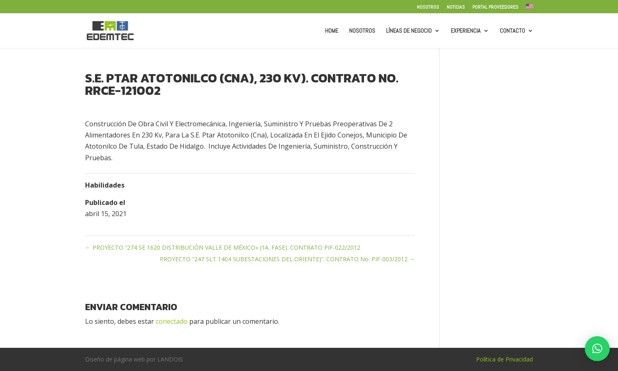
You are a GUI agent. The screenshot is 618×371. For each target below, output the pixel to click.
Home (331, 31)
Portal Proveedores (495, 7)
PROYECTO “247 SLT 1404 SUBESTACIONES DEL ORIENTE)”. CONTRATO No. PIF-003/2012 (287, 259)
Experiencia (466, 31)
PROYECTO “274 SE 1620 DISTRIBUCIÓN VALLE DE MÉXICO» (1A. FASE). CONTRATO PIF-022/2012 (222, 247)
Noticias (456, 7)
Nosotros (428, 7)
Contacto (512, 31)
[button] (597, 348)
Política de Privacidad (504, 359)
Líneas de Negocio (409, 31)
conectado (172, 321)
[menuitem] (529, 8)
